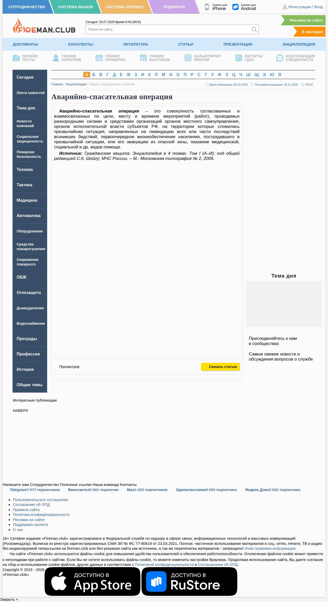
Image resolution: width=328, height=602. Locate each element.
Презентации (237, 44)
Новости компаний (25, 123)
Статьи (185, 44)
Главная (57, 84)
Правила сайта (26, 509)
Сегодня (25, 77)
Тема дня (26, 108)
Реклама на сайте (306, 20)
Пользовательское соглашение (40, 499)
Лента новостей (31, 93)
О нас (18, 529)
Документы (25, 44)
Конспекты (80, 44)
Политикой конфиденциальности (164, 564)
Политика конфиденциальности (41, 514)
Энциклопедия (298, 44)
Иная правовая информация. (270, 548)
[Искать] (254, 29)
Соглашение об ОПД (31, 504)
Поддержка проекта (30, 524)
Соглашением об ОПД (218, 564)
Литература (135, 44)
